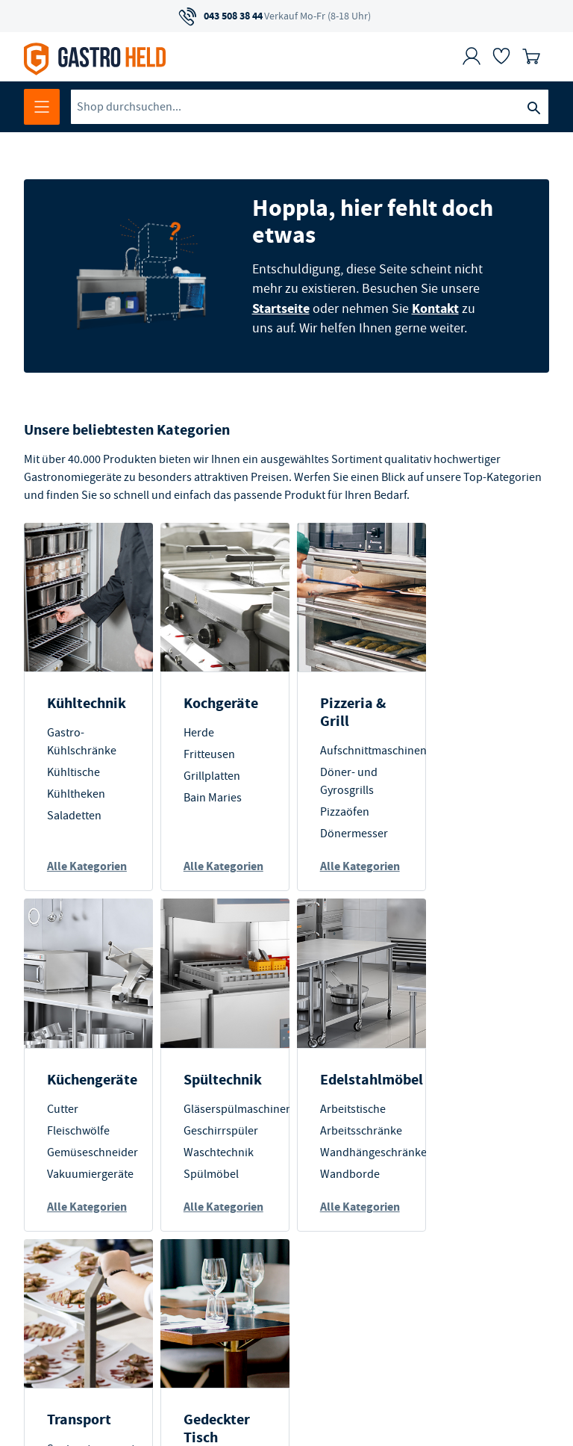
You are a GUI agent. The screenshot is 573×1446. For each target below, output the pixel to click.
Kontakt (433, 308)
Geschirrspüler (84, 1148)
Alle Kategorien (75, 874)
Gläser (463, 1227)
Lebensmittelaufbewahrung (383, 1209)
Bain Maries (210, 796)
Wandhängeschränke (234, 1169)
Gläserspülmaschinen (101, 1126)
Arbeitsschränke (222, 1148)
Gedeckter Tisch (480, 1106)
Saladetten (74, 814)
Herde (196, 731)
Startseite (278, 308)
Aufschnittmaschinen (366, 749)
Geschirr (468, 1183)
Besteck (466, 1205)
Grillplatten (209, 775)
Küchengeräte (492, 702)
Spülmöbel (74, 1191)
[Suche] (533, 107)
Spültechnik (86, 1097)
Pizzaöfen (338, 811)
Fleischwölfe (478, 753)
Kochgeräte (218, 702)
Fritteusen (206, 753)
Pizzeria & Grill (346, 711)
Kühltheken (76, 793)
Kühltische (73, 771)
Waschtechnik (82, 1169)
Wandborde (210, 1191)
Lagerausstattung (357, 1187)
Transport (345, 1097)
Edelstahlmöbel (232, 1097)
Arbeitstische (213, 1126)
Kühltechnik (86, 702)
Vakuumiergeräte (490, 796)
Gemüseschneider (492, 775)
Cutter (462, 731)
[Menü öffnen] (42, 107)
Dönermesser (347, 832)
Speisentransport (357, 1126)
